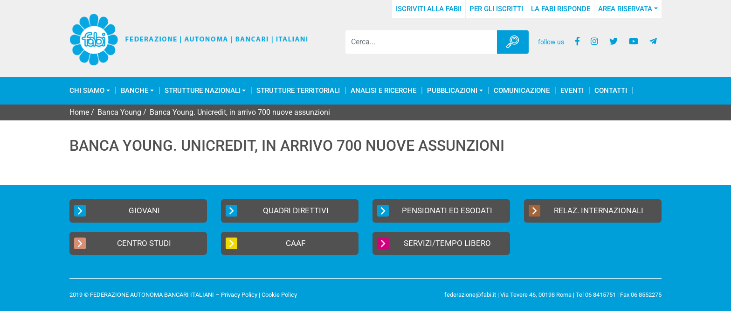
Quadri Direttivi (277, 211)
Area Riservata (625, 9)
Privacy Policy (239, 294)
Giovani (117, 211)
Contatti (610, 90)
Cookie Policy (279, 294)
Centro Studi (122, 243)
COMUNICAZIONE (522, 90)
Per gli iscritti (496, 9)
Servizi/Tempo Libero (434, 243)
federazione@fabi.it (470, 294)
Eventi (572, 90)
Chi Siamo (86, 90)
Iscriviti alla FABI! (429, 9)
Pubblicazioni (452, 90)
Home (79, 112)
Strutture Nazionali (203, 90)
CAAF (265, 243)
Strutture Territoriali (298, 90)
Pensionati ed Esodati (434, 211)
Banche (134, 90)
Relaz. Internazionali (586, 211)
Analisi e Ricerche (383, 90)
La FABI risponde (560, 9)
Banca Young (119, 112)
